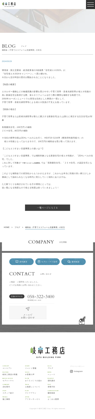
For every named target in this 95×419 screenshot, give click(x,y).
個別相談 (59, 387)
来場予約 (59, 380)
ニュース (59, 368)
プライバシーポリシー (77, 361)
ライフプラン (36, 387)
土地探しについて (36, 380)
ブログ (59, 362)
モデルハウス (13, 374)
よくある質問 (59, 393)
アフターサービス (36, 393)
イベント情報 (36, 362)
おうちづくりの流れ (36, 374)
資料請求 (59, 374)
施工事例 (13, 393)
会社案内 (13, 380)
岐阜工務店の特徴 (13, 368)
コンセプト (13, 362)
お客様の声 (36, 368)
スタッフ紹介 (13, 387)
